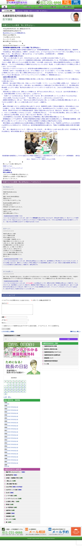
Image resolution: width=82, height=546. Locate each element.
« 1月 (5, 397)
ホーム (4, 6)
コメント (5, 302)
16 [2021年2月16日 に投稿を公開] (12, 389)
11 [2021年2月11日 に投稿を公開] (18, 387)
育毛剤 (10, 505)
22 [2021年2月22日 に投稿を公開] (8, 392)
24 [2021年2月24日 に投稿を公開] (15, 392)
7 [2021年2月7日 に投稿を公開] (5, 387)
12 (17, 407)
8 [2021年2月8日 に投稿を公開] (8, 387)
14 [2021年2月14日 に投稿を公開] (5, 389)
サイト (4, 323)
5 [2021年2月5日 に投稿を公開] (21, 384)
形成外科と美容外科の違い (51, 349)
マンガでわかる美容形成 (24, 6)
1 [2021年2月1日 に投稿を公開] (8, 384)
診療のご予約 (75, 2)
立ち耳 (10, 493)
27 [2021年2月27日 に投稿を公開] (24, 392)
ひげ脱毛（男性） (13, 502)
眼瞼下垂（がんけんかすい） (16, 472)
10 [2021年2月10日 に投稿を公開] (15, 387)
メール (4, 320)
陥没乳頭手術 (11, 475)
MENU (4, 2)
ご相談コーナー (66, 2)
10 (14, 407)
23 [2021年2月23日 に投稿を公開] (12, 392)
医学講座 (18, 9)
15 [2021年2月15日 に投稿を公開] (8, 389)
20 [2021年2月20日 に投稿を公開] (24, 389)
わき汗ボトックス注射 (14, 490)
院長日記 (12, 6)
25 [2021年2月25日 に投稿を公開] (18, 392)
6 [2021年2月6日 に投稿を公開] (24, 384)
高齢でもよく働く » (75, 332)
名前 (4, 317)
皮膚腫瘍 (10, 514)
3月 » (9, 397)
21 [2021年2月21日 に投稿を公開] (5, 392)
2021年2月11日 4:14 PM (8, 187)
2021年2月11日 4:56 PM (8, 229)
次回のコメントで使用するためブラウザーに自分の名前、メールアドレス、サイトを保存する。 (32, 326)
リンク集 (46, 364)
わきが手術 (14, 487)
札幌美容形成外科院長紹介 (51, 361)
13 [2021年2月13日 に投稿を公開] (24, 387)
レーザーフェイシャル (14, 499)
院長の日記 (12, 9)
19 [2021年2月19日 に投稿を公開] (21, 389)
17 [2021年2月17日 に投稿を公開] (15, 389)
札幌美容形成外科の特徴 (50, 346)
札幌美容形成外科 (4, 9)
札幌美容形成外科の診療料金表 (52, 355)
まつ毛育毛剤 (11, 508)
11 (15, 407)
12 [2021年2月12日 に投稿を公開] (21, 387)
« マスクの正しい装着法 (8, 332)
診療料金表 (46, 6)
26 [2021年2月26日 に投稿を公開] (21, 392)
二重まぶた (11, 481)
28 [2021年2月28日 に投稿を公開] (5, 394)
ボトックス (11, 519)
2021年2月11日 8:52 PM (8, 272)
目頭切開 (10, 517)
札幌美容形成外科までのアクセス (52, 352)
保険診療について (48, 358)
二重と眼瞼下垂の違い (11, 484)
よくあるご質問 (73, 6)
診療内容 (36, 6)
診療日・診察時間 (59, 6)
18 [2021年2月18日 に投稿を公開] (18, 389)
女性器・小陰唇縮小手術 (14, 478)
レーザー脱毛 (11, 496)
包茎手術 (10, 511)
